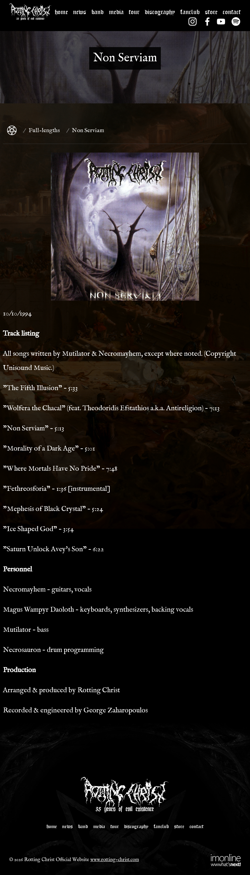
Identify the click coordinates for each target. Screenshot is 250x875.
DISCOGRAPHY (160, 10)
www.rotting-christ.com (114, 860)
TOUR (134, 10)
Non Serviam (88, 130)
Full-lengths (44, 130)
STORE (211, 10)
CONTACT (232, 10)
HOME (61, 10)
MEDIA (116, 10)
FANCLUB (190, 10)
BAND (98, 10)
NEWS (79, 10)
